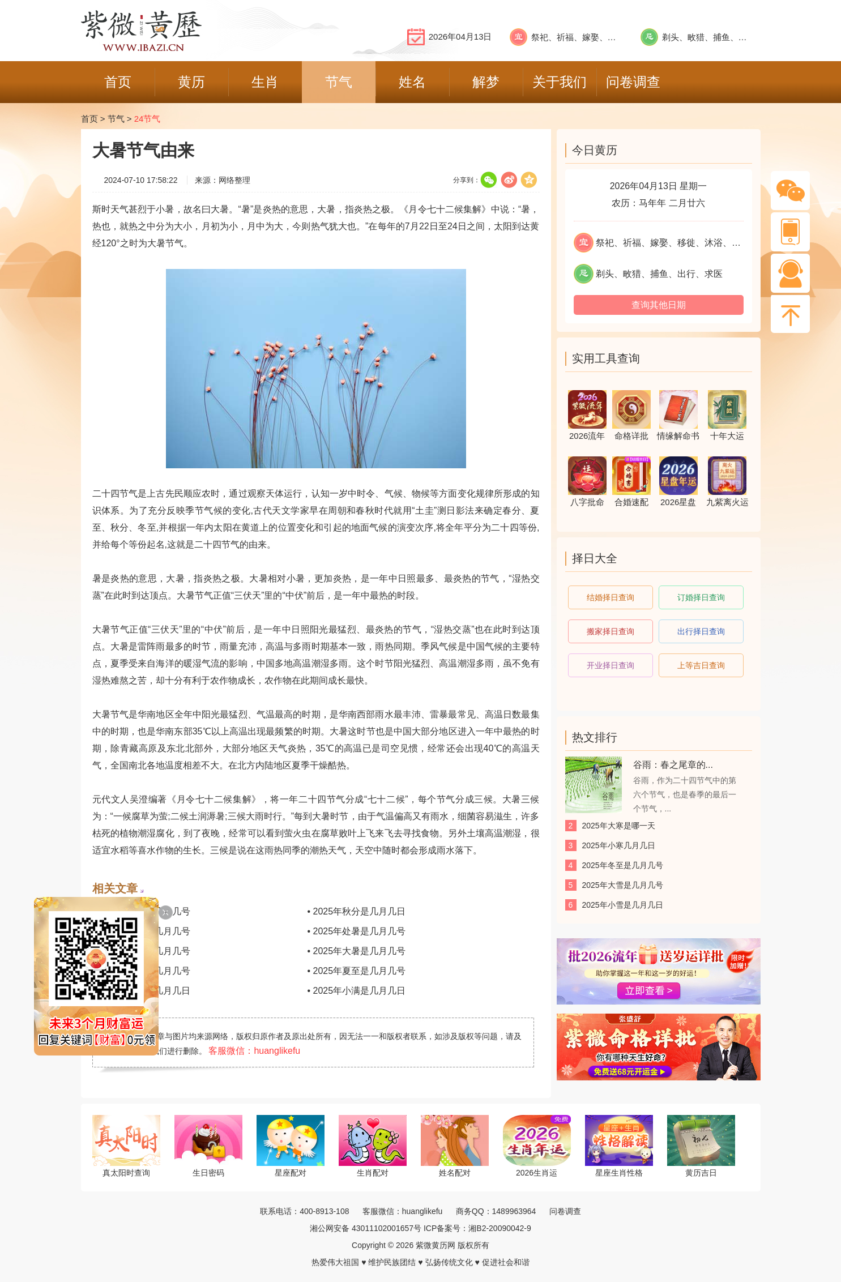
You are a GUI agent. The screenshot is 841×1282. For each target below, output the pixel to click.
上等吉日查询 (701, 665)
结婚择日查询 (610, 597)
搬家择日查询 (610, 631)
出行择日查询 (701, 631)
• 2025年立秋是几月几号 (141, 951)
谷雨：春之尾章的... (673, 765)
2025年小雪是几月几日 (622, 904)
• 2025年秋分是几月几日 (357, 911)
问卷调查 (565, 1211)
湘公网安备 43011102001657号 (365, 1228)
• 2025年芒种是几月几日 (141, 990)
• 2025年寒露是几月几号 (141, 911)
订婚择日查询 (701, 597)
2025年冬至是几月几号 (622, 865)
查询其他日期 (658, 305)
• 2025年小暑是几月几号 (141, 971)
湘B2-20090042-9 (499, 1228)
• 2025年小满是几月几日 (357, 990)
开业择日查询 (610, 665)
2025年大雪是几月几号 (622, 885)
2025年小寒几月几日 (618, 845)
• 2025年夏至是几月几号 (357, 971)
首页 (89, 118)
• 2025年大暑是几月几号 (357, 951)
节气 (116, 118)
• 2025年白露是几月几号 (141, 931)
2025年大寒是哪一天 (618, 825)
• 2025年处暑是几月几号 (357, 931)
